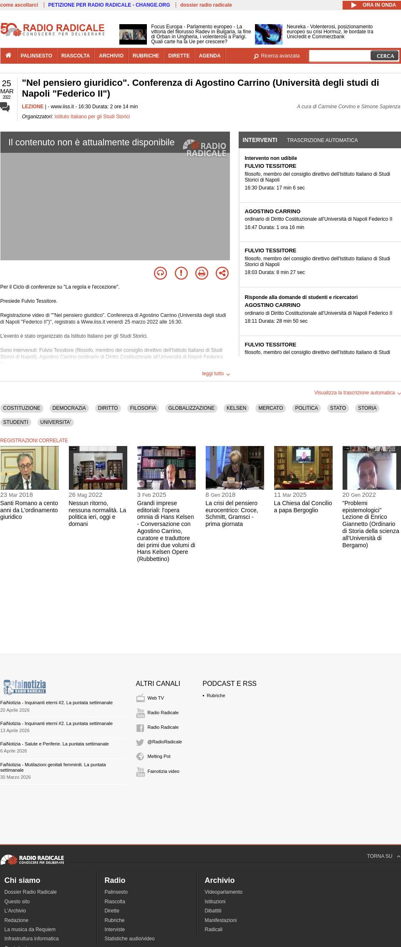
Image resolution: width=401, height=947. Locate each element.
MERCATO (270, 408)
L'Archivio (15, 911)
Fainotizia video (163, 771)
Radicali (214, 929)
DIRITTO (108, 408)
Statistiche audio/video (130, 939)
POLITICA (306, 408)
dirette (178, 56)
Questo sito (17, 902)
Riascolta (115, 902)
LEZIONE (33, 107)
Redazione (16, 920)
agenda (210, 56)
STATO (338, 408)
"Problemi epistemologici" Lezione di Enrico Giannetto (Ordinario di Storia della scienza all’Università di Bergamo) (371, 524)
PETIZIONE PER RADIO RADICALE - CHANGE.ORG (109, 5)
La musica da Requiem (30, 929)
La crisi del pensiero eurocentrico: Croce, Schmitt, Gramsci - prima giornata (232, 513)
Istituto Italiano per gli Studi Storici (92, 117)
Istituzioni (215, 902)
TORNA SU (379, 856)
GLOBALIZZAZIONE (191, 408)
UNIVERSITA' (55, 422)
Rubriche (216, 695)
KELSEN (236, 408)
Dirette (112, 911)
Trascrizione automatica (322, 140)
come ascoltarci (19, 5)
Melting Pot (159, 756)
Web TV (156, 697)
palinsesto (37, 56)
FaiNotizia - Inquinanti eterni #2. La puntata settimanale (56, 702)
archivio (111, 56)
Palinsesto (116, 892)
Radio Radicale (163, 712)
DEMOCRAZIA (69, 408)
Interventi (260, 140)
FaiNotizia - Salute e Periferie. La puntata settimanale (54, 743)
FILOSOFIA (143, 408)
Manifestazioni (221, 920)
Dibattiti (213, 911)
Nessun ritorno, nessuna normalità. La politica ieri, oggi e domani (97, 513)
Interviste (115, 929)
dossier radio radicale (206, 5)
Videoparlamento (224, 892)
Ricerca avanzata (280, 56)
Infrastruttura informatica (32, 939)
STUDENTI (15, 422)
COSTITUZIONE (21, 408)
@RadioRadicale (165, 741)
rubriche (146, 56)
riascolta (75, 56)
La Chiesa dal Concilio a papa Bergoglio (303, 506)
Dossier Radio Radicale (31, 892)
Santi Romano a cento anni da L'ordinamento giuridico (29, 510)
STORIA (367, 408)
